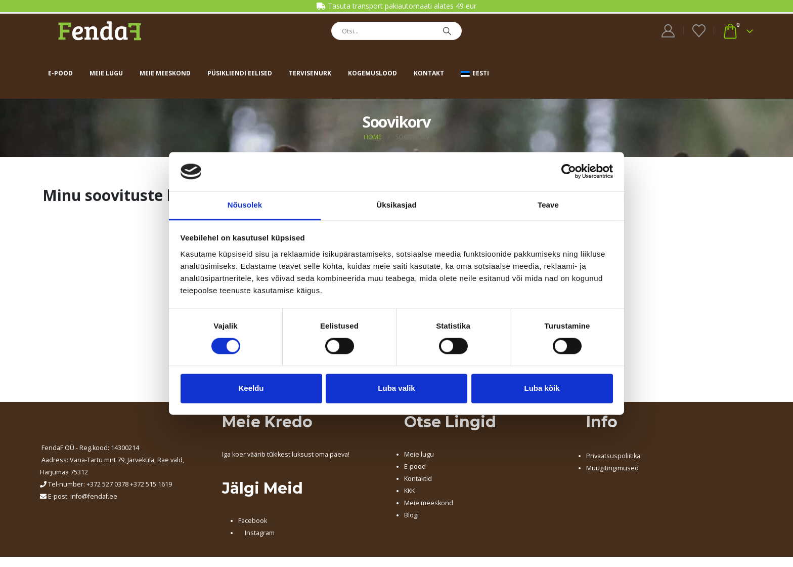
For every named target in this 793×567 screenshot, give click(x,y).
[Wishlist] (699, 30)
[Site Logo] (99, 31)
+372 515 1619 (151, 484)
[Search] (447, 30)
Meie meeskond (165, 73)
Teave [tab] (548, 204)
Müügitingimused (612, 468)
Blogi (411, 515)
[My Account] (668, 30)
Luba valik (396, 388)
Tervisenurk (310, 73)
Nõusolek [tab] (245, 204)
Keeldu (250, 388)
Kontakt (429, 73)
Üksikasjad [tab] (396, 204)
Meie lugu (106, 73)
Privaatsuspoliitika (613, 456)
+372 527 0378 (107, 484)
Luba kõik (541, 388)
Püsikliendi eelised (239, 73)
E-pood (60, 73)
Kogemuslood (372, 73)
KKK (409, 491)
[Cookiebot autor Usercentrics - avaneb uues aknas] (568, 171)
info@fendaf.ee (93, 496)
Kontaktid (418, 478)
